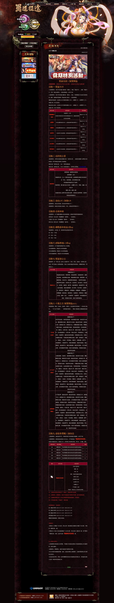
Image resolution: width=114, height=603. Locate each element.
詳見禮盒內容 (83, 166)
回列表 (68, 567)
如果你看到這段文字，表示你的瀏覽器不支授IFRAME (28, 69)
